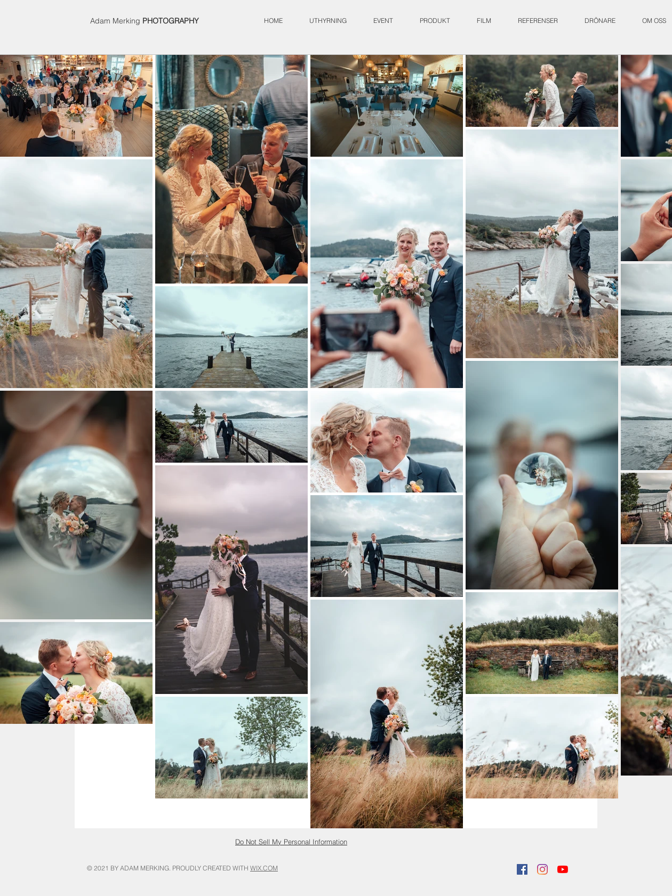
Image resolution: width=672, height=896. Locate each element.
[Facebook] (522, 869)
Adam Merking (144, 21)
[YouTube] (562, 869)
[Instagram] (542, 869)
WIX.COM (264, 868)
